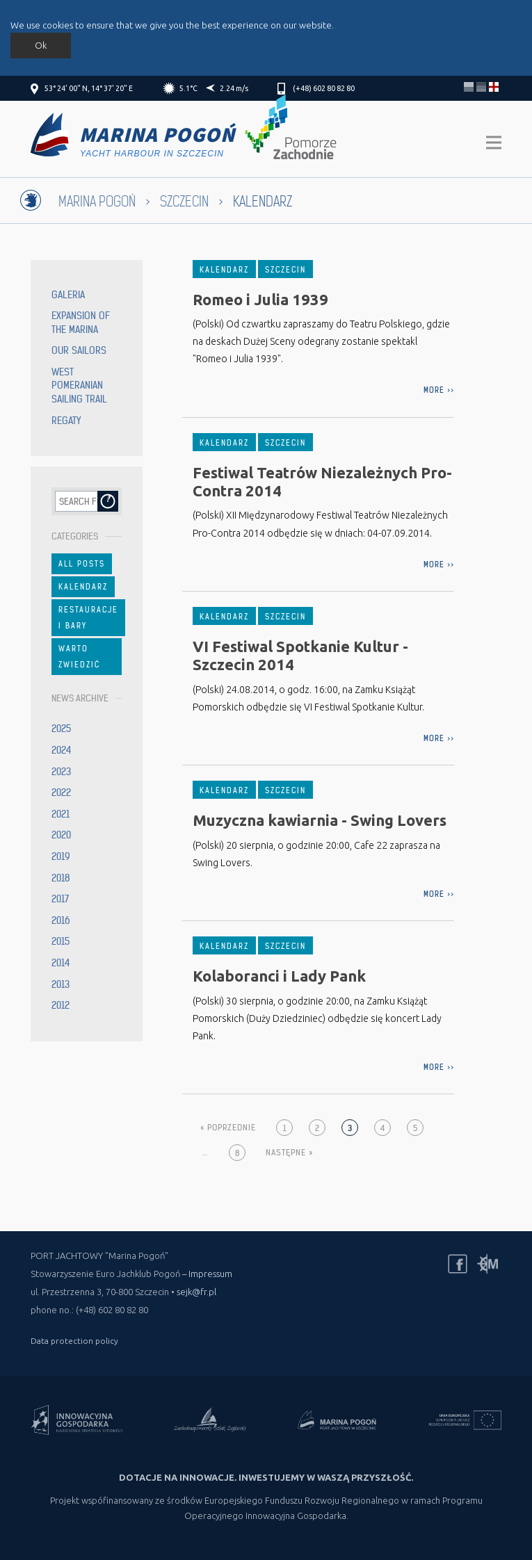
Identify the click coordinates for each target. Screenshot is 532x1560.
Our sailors (78, 350)
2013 (60, 984)
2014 (60, 963)
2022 (61, 792)
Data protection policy (74, 1340)
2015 (60, 941)
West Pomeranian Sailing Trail (79, 385)
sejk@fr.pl (196, 1292)
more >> (439, 390)
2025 (61, 728)
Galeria (68, 295)
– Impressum (207, 1273)
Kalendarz (83, 587)
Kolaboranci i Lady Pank (279, 975)
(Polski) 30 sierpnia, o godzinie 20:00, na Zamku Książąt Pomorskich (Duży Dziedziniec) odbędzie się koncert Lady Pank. (317, 1018)
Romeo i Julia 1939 (260, 299)
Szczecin (184, 202)
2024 (61, 750)
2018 (60, 878)
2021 (60, 814)
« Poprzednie (228, 1127)
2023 (61, 771)
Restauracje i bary (88, 617)
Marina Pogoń (97, 202)
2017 (60, 899)
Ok (41, 45)
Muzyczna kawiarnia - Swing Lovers (319, 820)
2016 (60, 920)
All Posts (81, 564)
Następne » (289, 1152)
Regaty (66, 420)
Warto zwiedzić (79, 656)
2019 (60, 856)
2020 (61, 835)
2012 (60, 1005)
